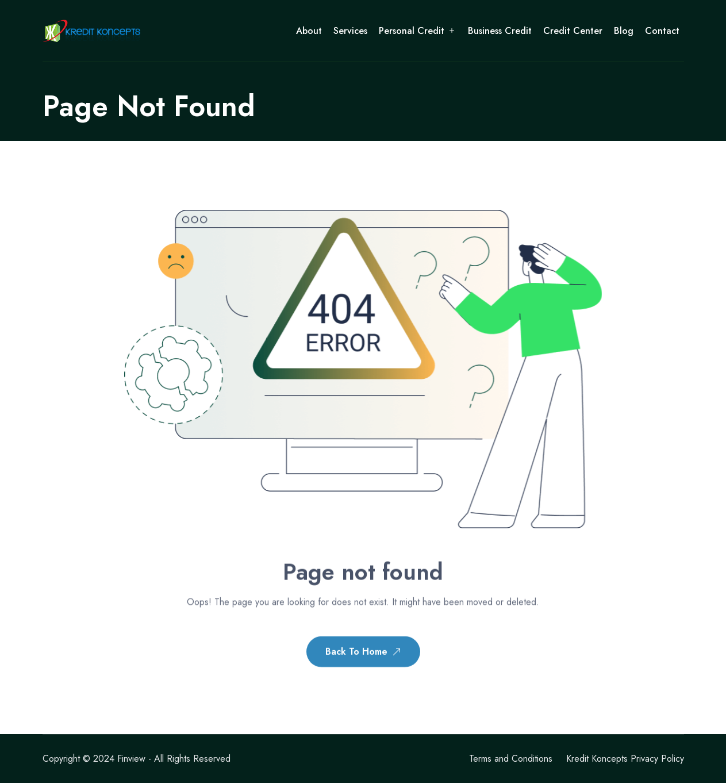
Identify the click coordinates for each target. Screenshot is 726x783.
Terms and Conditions (510, 758)
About (309, 30)
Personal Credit (411, 30)
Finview (131, 758)
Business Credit (500, 30)
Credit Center (572, 30)
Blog (623, 30)
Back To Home (363, 653)
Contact (662, 30)
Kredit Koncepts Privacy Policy (625, 758)
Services (350, 30)
